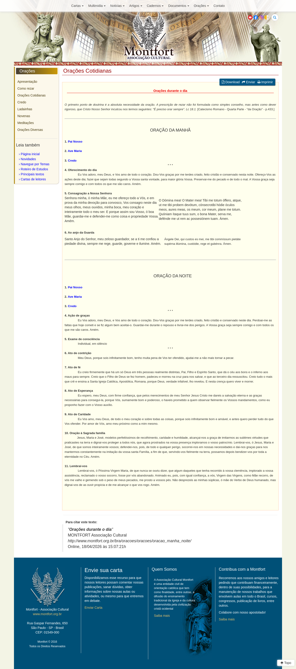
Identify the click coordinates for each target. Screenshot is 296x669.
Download (231, 82)
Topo (285, 663)
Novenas (23, 116)
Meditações (25, 123)
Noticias (117, 6)
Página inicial (30, 154)
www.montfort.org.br (47, 614)
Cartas (77, 6)
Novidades (28, 159)
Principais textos (32, 174)
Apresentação (27, 81)
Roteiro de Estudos (34, 169)
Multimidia (97, 6)
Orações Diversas (30, 130)
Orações (201, 6)
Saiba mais (162, 615)
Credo (21, 102)
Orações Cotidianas (31, 95)
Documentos (178, 6)
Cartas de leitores (33, 179)
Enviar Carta (93, 607)
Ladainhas (24, 109)
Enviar (248, 82)
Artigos (135, 6)
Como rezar (25, 88)
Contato (219, 6)
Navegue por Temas (35, 164)
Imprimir (265, 82)
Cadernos (155, 6)
